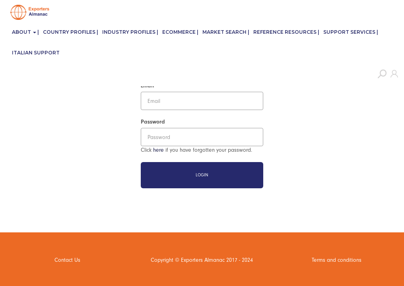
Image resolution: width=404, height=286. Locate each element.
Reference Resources (285, 32)
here (158, 150)
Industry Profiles (128, 32)
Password (153, 121)
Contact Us (67, 260)
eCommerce (179, 32)
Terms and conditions (336, 260)
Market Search (224, 32)
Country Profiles (69, 32)
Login (202, 175)
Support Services (349, 32)
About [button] (24, 32)
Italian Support (36, 53)
